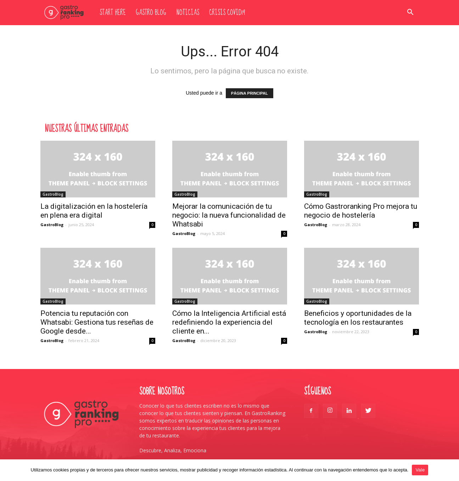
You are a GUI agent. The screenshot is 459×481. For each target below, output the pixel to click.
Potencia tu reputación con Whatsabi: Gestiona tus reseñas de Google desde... (96, 322)
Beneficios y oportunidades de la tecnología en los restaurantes (358, 317)
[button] (410, 13)
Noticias (187, 12)
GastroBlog (53, 194)
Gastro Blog (151, 12)
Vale (420, 469)
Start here (113, 12)
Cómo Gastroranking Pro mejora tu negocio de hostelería (360, 210)
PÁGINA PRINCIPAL (249, 93)
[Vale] (450, 470)
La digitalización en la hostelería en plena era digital (93, 210)
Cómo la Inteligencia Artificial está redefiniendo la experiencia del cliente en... (229, 322)
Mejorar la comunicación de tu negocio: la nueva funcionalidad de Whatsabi (229, 215)
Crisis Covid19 (227, 12)
